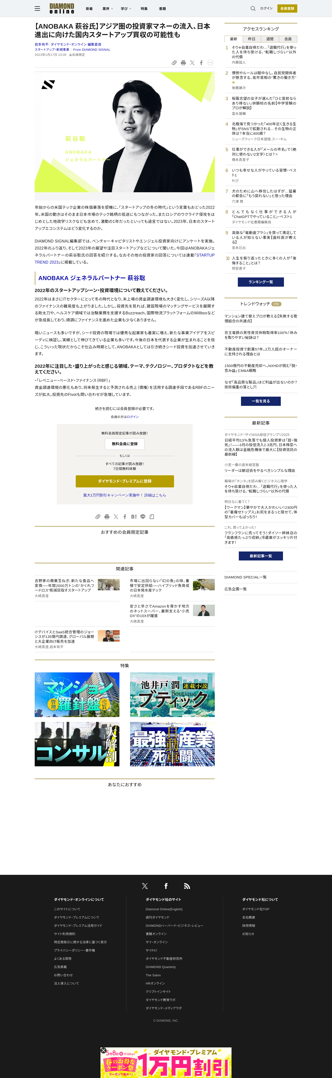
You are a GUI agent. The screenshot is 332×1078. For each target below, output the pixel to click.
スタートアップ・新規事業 (52, 49)
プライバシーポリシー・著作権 (74, 950)
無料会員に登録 (125, 444)
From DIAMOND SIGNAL (91, 49)
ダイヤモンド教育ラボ (160, 1000)
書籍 (162, 9)
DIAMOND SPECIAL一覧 (245, 577)
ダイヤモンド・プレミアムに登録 (124, 481)
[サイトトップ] (57, 8)
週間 (270, 39)
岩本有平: (68, 44)
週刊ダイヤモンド (158, 917)
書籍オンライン (156, 934)
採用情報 (248, 926)
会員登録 (287, 8)
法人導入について (66, 983)
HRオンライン (155, 983)
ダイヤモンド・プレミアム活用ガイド (78, 926)
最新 (234, 39)
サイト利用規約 (64, 934)
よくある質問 (62, 959)
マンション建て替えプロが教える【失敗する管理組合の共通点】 (260, 318)
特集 (144, 9)
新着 (89, 9)
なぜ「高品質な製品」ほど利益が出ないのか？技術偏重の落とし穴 (260, 384)
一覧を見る (261, 401)
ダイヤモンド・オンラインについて (79, 900)
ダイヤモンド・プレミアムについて (76, 917)
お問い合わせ (63, 975)
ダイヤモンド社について (260, 900)
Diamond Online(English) (164, 909)
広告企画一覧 (235, 589)
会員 (288, 39)
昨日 (252, 39)
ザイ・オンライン (157, 942)
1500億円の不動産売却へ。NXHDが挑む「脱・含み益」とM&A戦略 (260, 368)
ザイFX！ (152, 950)
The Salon (153, 975)
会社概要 (248, 917)
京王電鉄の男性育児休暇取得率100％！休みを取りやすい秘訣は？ (260, 335)
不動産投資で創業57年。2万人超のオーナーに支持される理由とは (260, 351)
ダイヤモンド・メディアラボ (164, 1008)
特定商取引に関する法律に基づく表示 (80, 942)
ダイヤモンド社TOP (255, 909)
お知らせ (248, 934)
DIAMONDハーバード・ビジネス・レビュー (175, 926)
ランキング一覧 (261, 282)
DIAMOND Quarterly (161, 967)
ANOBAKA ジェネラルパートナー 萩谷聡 (91, 278)
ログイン (266, 8)
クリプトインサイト (158, 992)
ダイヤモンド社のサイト (163, 900)
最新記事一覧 (261, 556)
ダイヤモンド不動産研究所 (164, 959)
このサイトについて (67, 909)
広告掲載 (60, 967)
